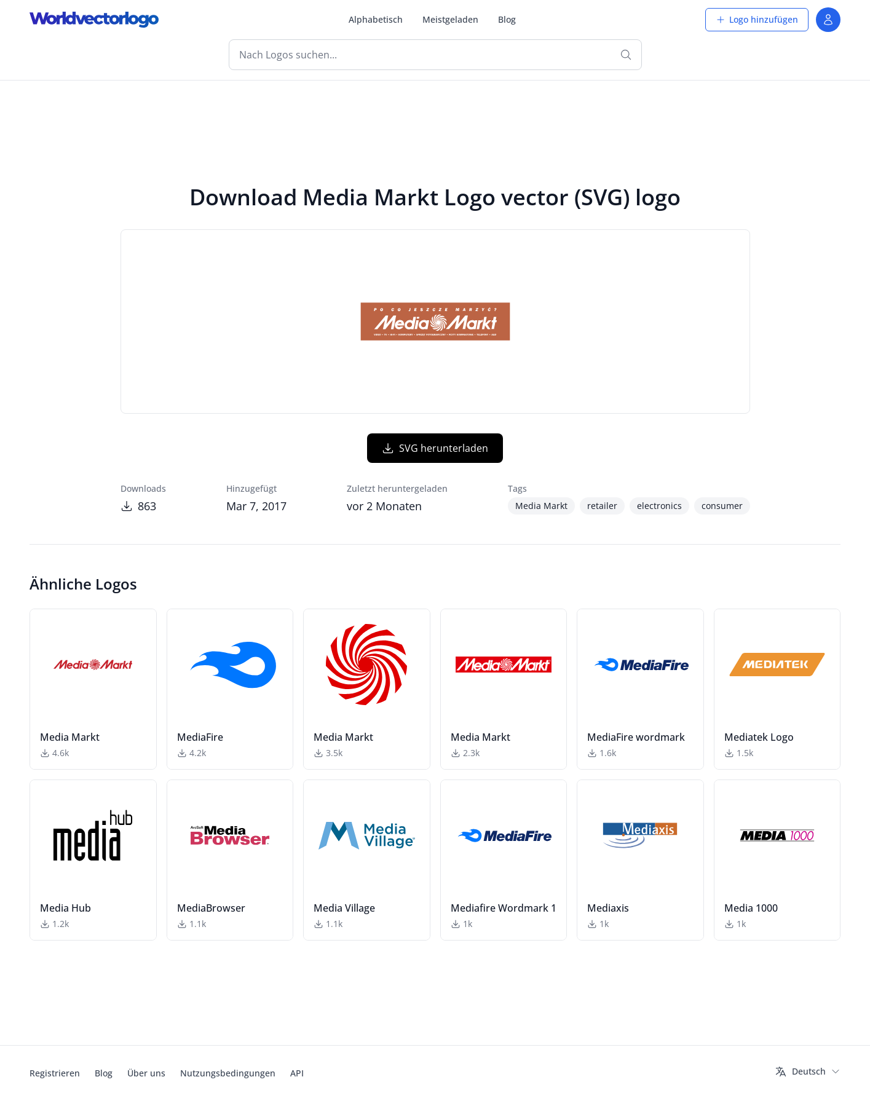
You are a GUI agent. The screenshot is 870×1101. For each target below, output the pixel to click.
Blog (507, 19)
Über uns (146, 1073)
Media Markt (541, 505)
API (297, 1073)
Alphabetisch (376, 19)
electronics (659, 505)
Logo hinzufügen (757, 19)
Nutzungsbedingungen (227, 1073)
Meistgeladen (450, 19)
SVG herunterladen (435, 448)
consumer (722, 505)
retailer (602, 505)
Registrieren (55, 1073)
